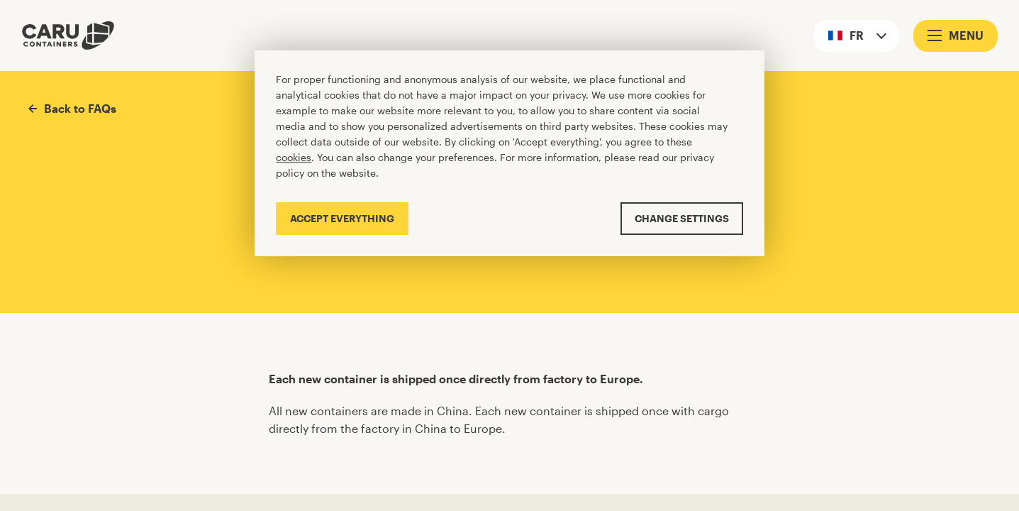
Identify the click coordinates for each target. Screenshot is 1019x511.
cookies (293, 157)
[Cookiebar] (509, 153)
